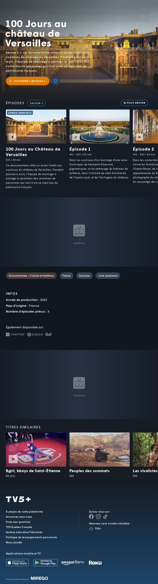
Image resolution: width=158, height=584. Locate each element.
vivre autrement (107, 275)
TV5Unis (23, 7)
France (66, 275)
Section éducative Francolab (24, 532)
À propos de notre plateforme (24, 511)
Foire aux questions (18, 521)
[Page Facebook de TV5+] (91, 516)
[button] (89, 11)
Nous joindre (14, 542)
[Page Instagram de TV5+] (98, 516)
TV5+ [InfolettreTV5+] (98, 528)
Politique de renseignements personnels (31, 537)
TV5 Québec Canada (19, 527)
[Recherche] (142, 10)
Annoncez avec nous (19, 516)
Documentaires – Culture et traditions (31, 275)
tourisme (84, 275)
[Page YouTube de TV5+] (105, 516)
